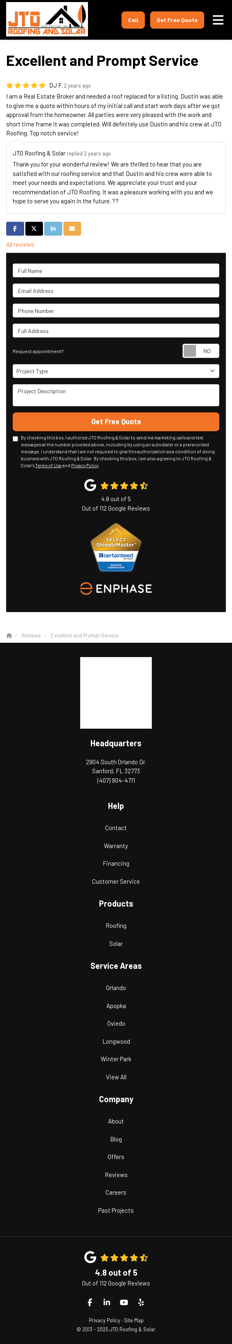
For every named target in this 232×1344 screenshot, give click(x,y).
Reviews (116, 1174)
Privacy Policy (85, 465)
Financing (116, 863)
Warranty (116, 845)
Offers (116, 1156)
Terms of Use (48, 465)
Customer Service (116, 881)
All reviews (20, 244)
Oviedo (116, 1023)
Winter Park (116, 1059)
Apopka (116, 1005)
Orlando (116, 987)
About (116, 1121)
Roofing (116, 925)
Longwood (116, 1041)
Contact (116, 827)
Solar (116, 943)
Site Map (134, 1320)
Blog (116, 1139)
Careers (116, 1192)
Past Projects (116, 1210)
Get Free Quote (177, 19)
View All (116, 1077)
